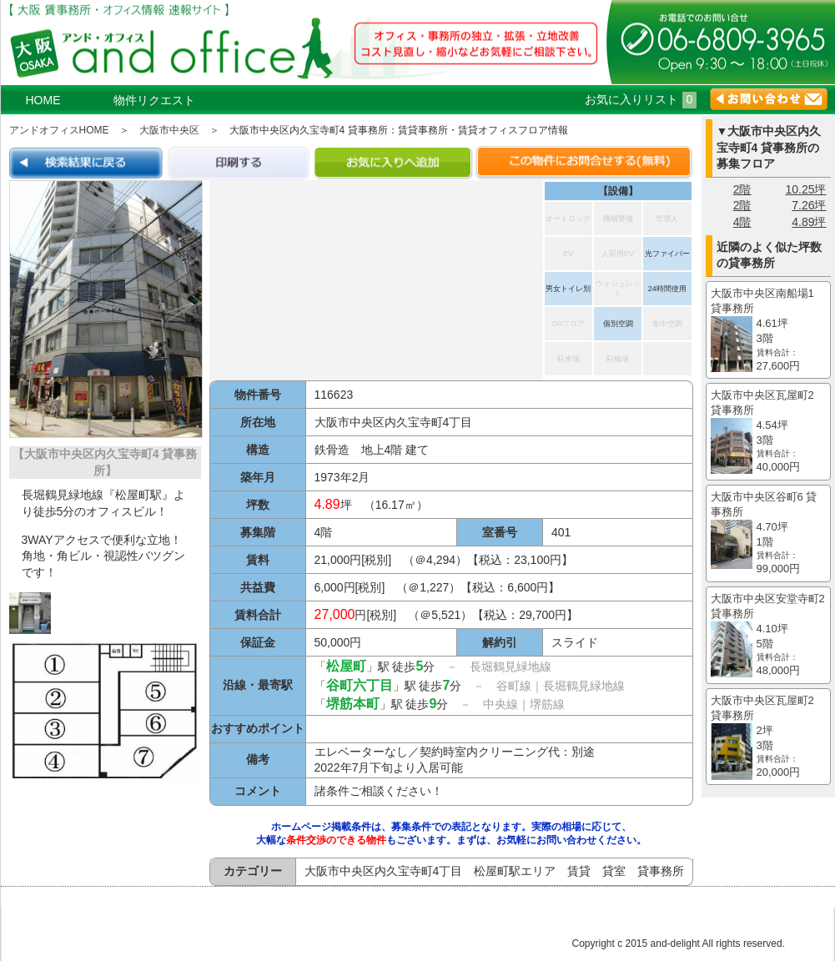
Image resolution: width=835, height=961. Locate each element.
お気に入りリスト (641, 99)
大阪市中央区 (169, 130)
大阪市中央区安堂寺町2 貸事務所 (768, 635)
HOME (43, 100)
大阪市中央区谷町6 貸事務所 (768, 534)
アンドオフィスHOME (59, 130)
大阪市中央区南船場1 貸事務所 (768, 330)
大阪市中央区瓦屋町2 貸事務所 (768, 432)
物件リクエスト (154, 100)
